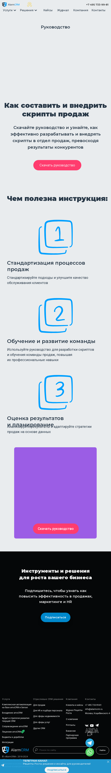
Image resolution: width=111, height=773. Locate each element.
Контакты (98, 10)
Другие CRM (39, 728)
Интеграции (7, 742)
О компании (72, 719)
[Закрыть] (108, 762)
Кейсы (48, 10)
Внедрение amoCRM (12, 713)
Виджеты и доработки (13, 737)
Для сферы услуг (41, 722)
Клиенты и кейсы (74, 705)
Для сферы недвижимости (46, 716)
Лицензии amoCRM (11, 732)
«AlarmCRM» (10, 756)
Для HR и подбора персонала (47, 710)
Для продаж (39, 705)
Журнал (63, 10)
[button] (57, 165)
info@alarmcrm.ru (94, 709)
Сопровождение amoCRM (15, 726)
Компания (80, 10)
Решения (28, 10)
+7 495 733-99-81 (97, 4)
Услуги (9, 10)
